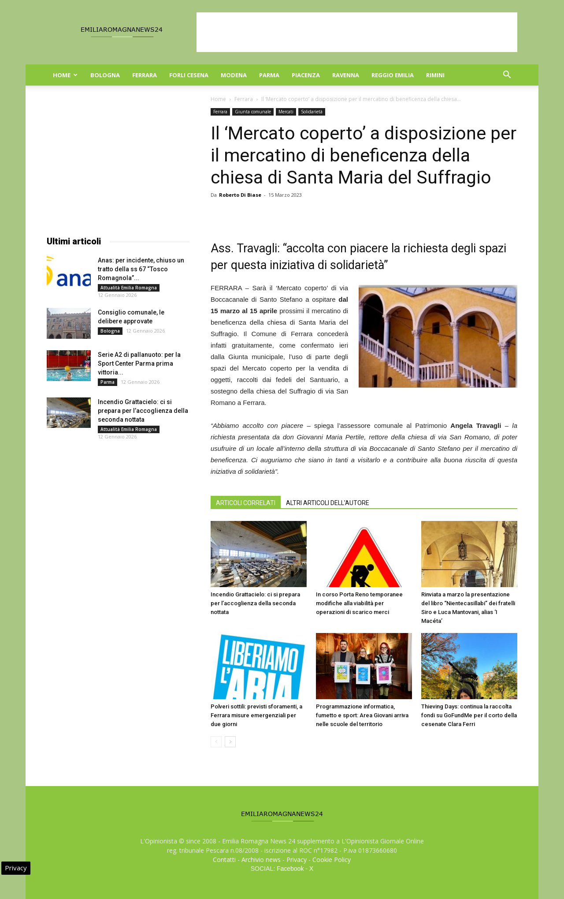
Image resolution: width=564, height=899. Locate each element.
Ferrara (144, 75)
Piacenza (306, 75)
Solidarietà (312, 112)
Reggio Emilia (392, 75)
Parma (269, 75)
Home (65, 75)
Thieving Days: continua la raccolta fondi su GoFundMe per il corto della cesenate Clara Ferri (469, 715)
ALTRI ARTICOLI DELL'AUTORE (327, 502)
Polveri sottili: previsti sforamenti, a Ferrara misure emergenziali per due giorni (256, 715)
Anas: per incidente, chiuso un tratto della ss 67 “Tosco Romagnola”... (141, 269)
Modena (234, 75)
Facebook (290, 868)
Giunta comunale (253, 112)
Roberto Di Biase (240, 194)
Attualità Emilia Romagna (128, 288)
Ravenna (345, 75)
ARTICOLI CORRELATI (245, 502)
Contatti (224, 859)
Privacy (296, 859)
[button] (506, 75)
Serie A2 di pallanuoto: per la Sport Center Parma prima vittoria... (139, 363)
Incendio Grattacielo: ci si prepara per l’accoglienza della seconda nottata (255, 603)
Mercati (285, 112)
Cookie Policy (331, 859)
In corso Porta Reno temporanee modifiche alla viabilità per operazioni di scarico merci (359, 603)
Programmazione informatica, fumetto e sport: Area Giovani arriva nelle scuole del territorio (362, 715)
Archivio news (261, 859)
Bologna (105, 75)
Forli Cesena (188, 75)
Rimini (435, 75)
